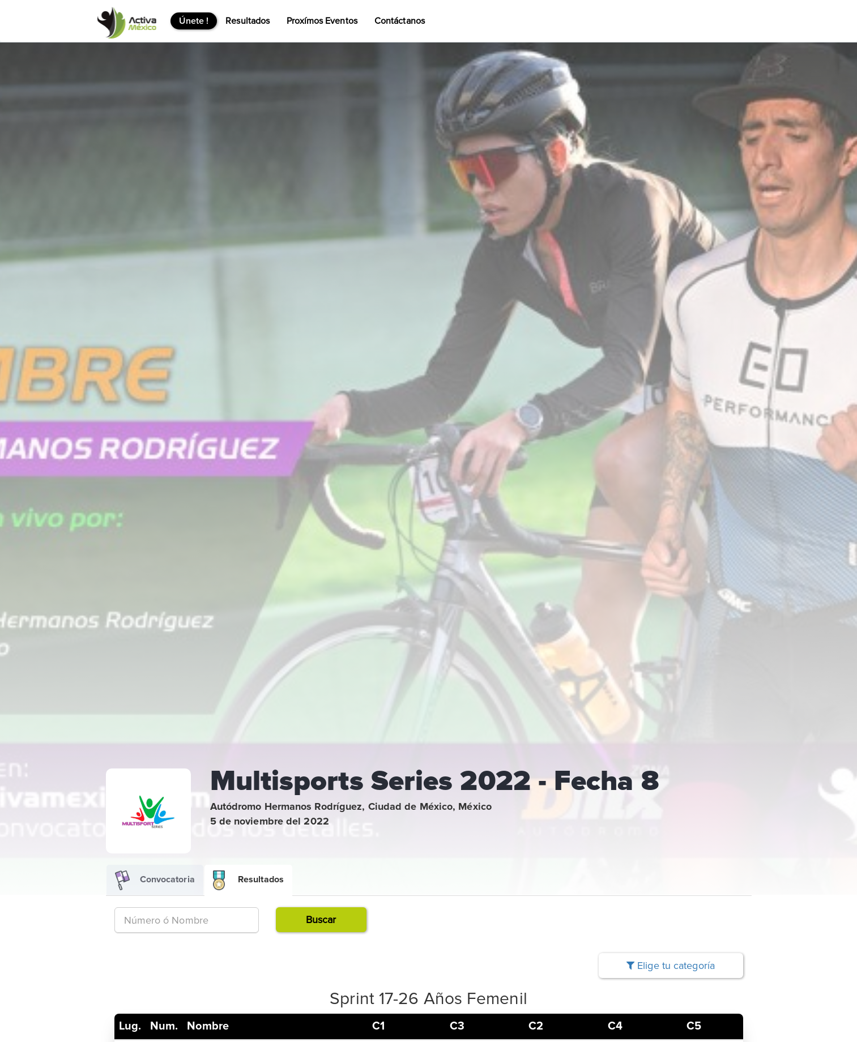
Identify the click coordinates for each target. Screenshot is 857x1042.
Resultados (247, 21)
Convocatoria (155, 880)
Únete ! (194, 21)
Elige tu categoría (670, 965)
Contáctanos (399, 21)
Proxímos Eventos (322, 21)
